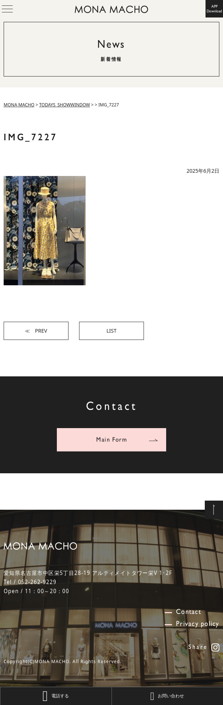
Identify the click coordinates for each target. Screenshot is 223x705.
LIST (111, 330)
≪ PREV (36, 330)
